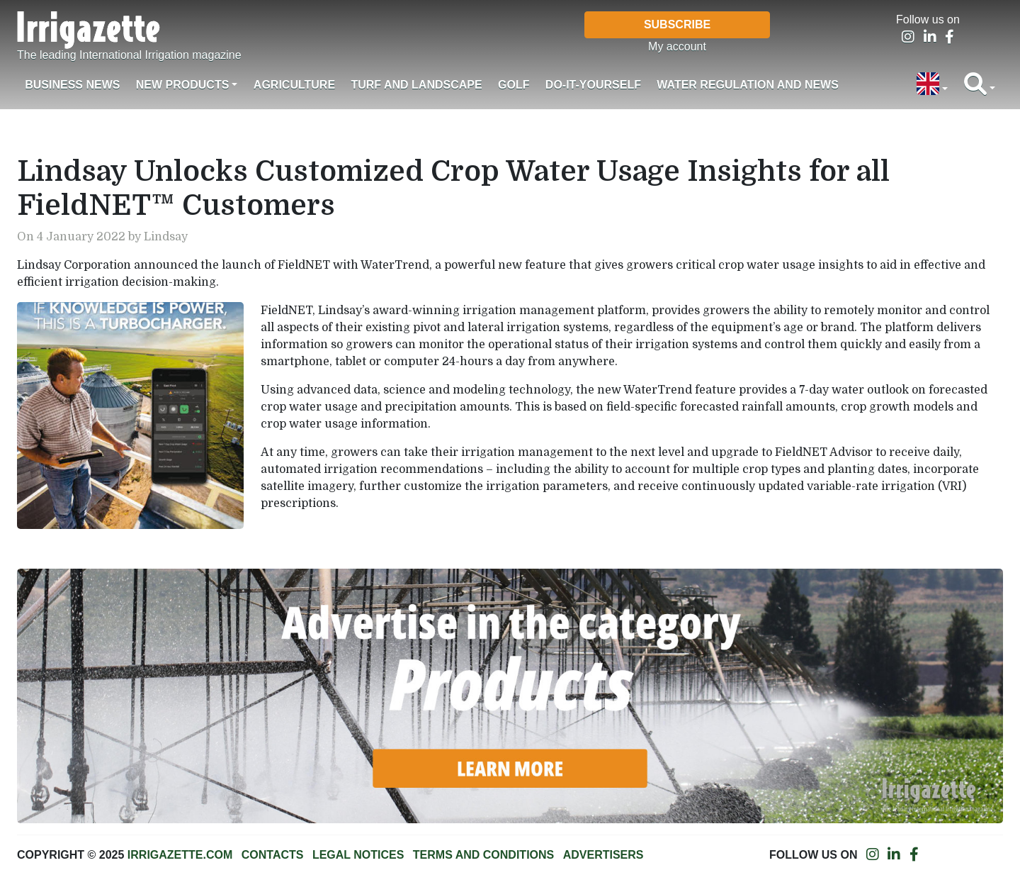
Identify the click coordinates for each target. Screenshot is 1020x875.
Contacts (273, 855)
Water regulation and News (748, 85)
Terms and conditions (483, 855)
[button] (932, 85)
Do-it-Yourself (593, 85)
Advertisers (603, 855)
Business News (72, 85)
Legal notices (358, 855)
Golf (513, 85)
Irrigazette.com (180, 855)
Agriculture (294, 85)
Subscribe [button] (677, 24)
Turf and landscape (416, 85)
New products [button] (183, 85)
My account (677, 46)
